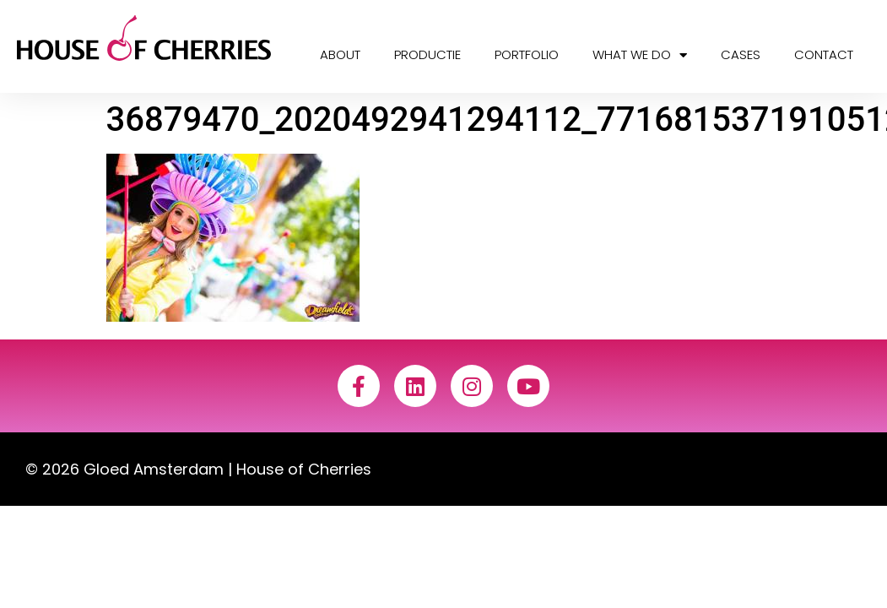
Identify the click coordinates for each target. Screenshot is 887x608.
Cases (740, 54)
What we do (639, 55)
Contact (823, 54)
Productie (427, 54)
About (340, 54)
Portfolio (527, 54)
